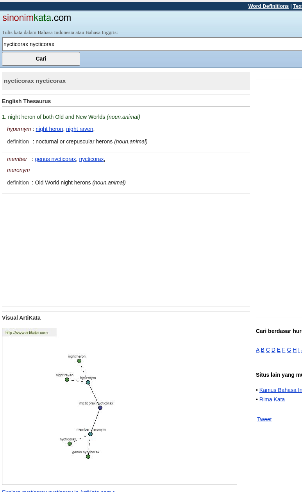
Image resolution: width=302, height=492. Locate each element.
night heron (49, 129)
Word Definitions (268, 6)
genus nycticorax (55, 159)
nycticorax (91, 159)
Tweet (264, 419)
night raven (79, 129)
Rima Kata (272, 399)
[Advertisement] (67, 248)
